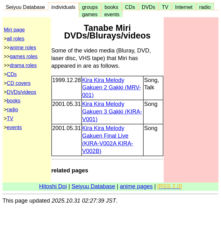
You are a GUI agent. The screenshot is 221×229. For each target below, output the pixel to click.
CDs (130, 7)
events (111, 14)
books (111, 7)
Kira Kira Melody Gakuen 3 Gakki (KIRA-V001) (112, 111)
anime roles (23, 47)
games (90, 14)
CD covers (19, 83)
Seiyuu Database (25, 7)
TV (165, 7)
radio (205, 7)
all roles (15, 38)
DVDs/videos (21, 92)
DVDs (148, 7)
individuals (63, 7)
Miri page (14, 29)
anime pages (136, 186)
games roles (24, 56)
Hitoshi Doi (53, 186)
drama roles (23, 65)
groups (90, 7)
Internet (184, 7)
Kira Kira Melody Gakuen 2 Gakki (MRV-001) (111, 88)
